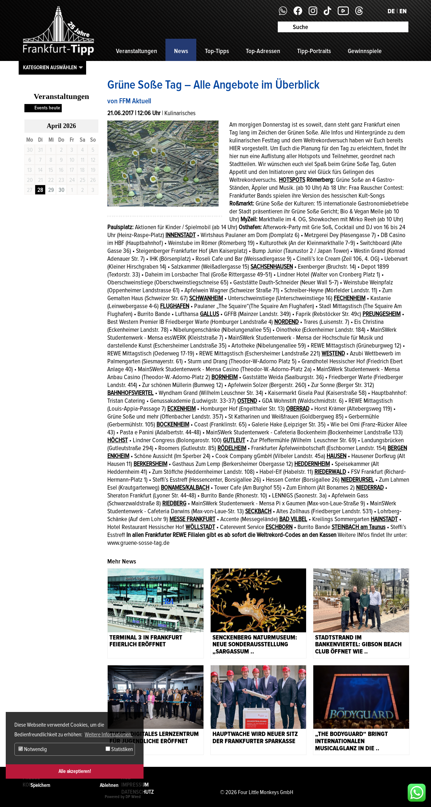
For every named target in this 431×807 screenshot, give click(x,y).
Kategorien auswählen (50, 67)
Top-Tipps (217, 51)
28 (40, 190)
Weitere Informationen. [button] (108, 734)
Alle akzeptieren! (74, 771)
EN (403, 11)
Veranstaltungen (136, 51)
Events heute (47, 108)
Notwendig (32, 749)
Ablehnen (109, 785)
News (181, 51)
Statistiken (119, 749)
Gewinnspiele (365, 51)
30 (61, 190)
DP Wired (133, 796)
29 (51, 190)
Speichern (40, 785)
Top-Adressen (263, 51)
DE (391, 11)
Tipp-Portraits (314, 51)
